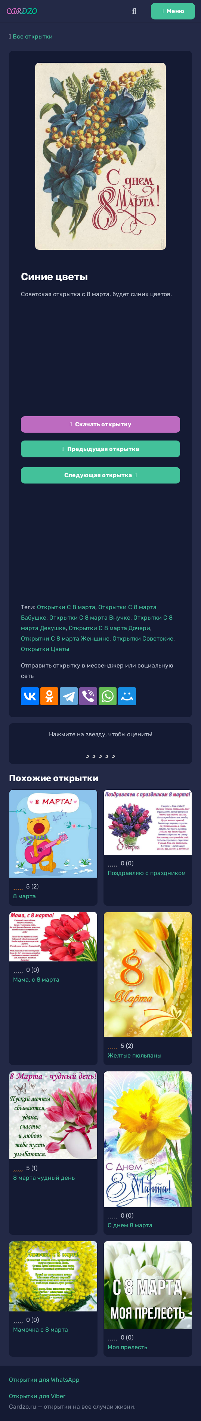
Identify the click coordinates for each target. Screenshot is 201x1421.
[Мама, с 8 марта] (53, 936)
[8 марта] (53, 834)
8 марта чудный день (44, 1177)
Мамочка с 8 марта (40, 1329)
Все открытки (33, 36)
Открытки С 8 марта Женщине (65, 638)
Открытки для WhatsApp (44, 1379)
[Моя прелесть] (148, 1285)
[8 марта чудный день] (53, 1115)
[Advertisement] (100, 358)
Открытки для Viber (37, 1396)
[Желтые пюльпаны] (148, 975)
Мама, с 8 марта (36, 979)
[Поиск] (134, 11)
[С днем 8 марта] (148, 1139)
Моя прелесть (127, 1347)
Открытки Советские (142, 638)
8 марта (24, 896)
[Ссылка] (22, 11)
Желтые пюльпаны (134, 1055)
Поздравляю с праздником (147, 873)
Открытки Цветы (45, 649)
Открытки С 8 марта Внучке (89, 617)
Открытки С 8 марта (66, 607)
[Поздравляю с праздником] (148, 822)
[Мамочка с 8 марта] (53, 1276)
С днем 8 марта (130, 1225)
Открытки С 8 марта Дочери (109, 628)
